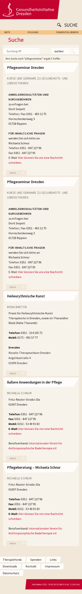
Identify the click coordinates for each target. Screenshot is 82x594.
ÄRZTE (7, 32)
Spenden (35, 559)
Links (53, 559)
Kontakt (31, 566)
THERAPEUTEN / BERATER (67, 32)
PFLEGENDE (33, 32)
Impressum (52, 566)
